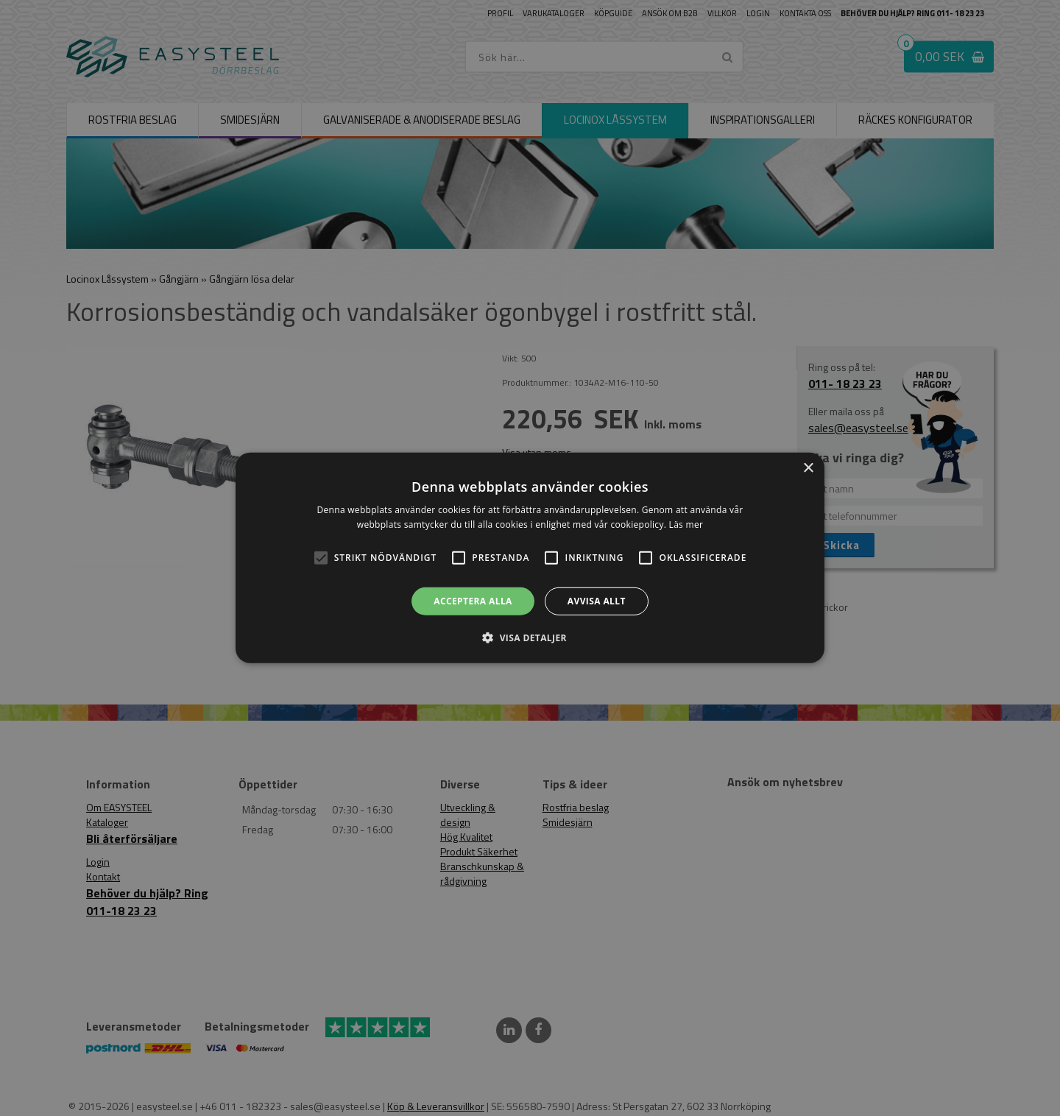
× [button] (807, 468)
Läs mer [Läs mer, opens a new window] (686, 524)
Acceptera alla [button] (473, 601)
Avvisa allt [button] (597, 601)
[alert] (530, 558)
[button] (321, 558)
